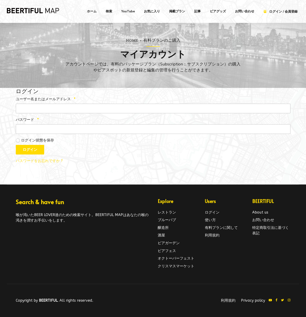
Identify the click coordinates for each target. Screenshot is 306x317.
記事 (197, 11)
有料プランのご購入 (161, 40)
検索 (109, 11)
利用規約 (212, 235)
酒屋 (161, 235)
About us (260, 212)
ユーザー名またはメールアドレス (45, 99)
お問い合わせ (244, 11)
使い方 (210, 220)
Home (132, 40)
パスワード (27, 119)
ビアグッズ (218, 11)
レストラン (167, 212)
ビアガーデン (169, 243)
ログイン (30, 149)
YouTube (128, 11)
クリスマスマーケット (176, 266)
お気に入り (152, 11)
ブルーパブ (167, 220)
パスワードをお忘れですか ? (39, 161)
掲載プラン (177, 11)
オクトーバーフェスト (176, 258)
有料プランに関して (221, 227)
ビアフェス (167, 251)
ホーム (92, 11)
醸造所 (163, 227)
